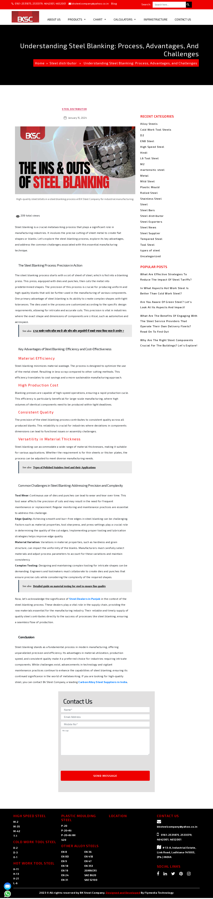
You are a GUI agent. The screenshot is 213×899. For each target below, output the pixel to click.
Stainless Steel (151, 198)
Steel (144, 204)
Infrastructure (156, 19)
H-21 (16, 879)
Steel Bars (147, 210)
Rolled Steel (149, 192)
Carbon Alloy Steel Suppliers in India (102, 683)
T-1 (15, 836)
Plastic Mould (150, 187)
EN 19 (64, 871)
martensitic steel (152, 169)
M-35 (16, 827)
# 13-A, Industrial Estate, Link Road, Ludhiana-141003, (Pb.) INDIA (176, 853)
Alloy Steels (149, 123)
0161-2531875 (23, 3)
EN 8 (64, 852)
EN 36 (88, 852)
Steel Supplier (150, 233)
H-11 (16, 870)
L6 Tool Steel (149, 158)
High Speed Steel (152, 146)
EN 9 (64, 862)
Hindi (143, 152)
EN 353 (88, 866)
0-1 (15, 858)
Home (40, 63)
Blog (114, 3)
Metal (144, 175)
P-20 (64, 826)
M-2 (15, 822)
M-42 (16, 832)
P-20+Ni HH (68, 836)
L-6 (15, 884)
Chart (99, 19)
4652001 (61, 3)
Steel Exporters (151, 221)
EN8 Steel (147, 141)
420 (63, 840)
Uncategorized (150, 256)
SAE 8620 (90, 876)
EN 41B (88, 857)
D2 (142, 135)
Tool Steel (147, 244)
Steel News (148, 227)
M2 (142, 164)
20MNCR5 (90, 871)
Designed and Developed (123, 893)
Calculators (125, 19)
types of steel (150, 250)
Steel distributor (63, 63)
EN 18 (64, 866)
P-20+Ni (66, 831)
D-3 (15, 853)
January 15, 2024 (77, 118)
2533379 (37, 3)
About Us (54, 19)
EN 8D (65, 857)
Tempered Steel (151, 238)
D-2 (15, 848)
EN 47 (88, 862)
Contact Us (183, 19)
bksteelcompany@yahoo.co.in (90, 3)
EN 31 (64, 880)
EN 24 (65, 876)
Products (77, 19)
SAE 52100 (91, 880)
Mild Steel (147, 181)
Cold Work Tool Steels (155, 129)
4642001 (49, 3)
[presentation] (88, 764)
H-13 (16, 874)
